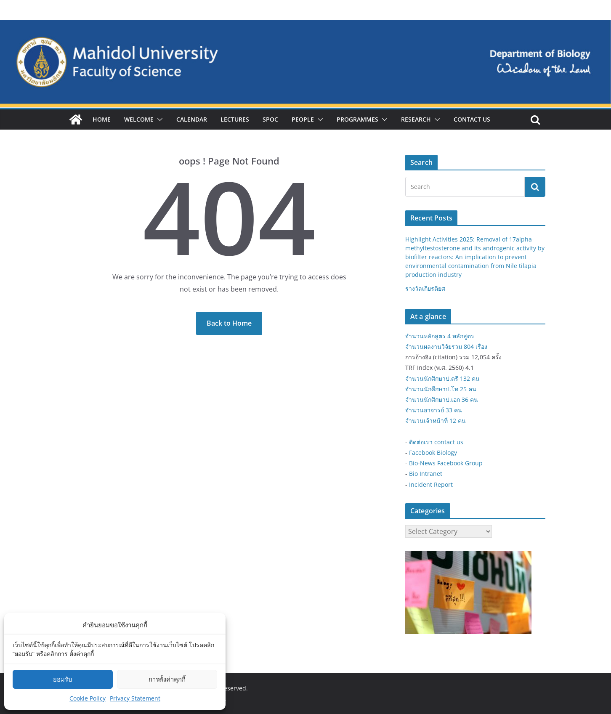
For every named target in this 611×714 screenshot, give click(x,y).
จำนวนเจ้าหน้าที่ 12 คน (435, 421)
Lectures (234, 119)
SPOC (270, 119)
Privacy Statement (135, 698)
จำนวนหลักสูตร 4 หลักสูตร (439, 336)
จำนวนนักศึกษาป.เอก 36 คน (441, 399)
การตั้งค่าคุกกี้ (167, 679)
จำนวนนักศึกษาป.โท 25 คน (440, 389)
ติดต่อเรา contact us (436, 442)
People (303, 119)
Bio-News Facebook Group (446, 463)
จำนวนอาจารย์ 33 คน (433, 410)
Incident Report (431, 484)
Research (416, 119)
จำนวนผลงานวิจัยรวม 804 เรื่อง (446, 346)
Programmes (357, 119)
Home (102, 119)
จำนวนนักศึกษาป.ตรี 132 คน (442, 378)
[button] (158, 119)
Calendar (191, 119)
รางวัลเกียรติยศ (425, 288)
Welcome (139, 119)
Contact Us (472, 119)
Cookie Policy (87, 698)
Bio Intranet (425, 474)
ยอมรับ (62, 679)
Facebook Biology (433, 453)
